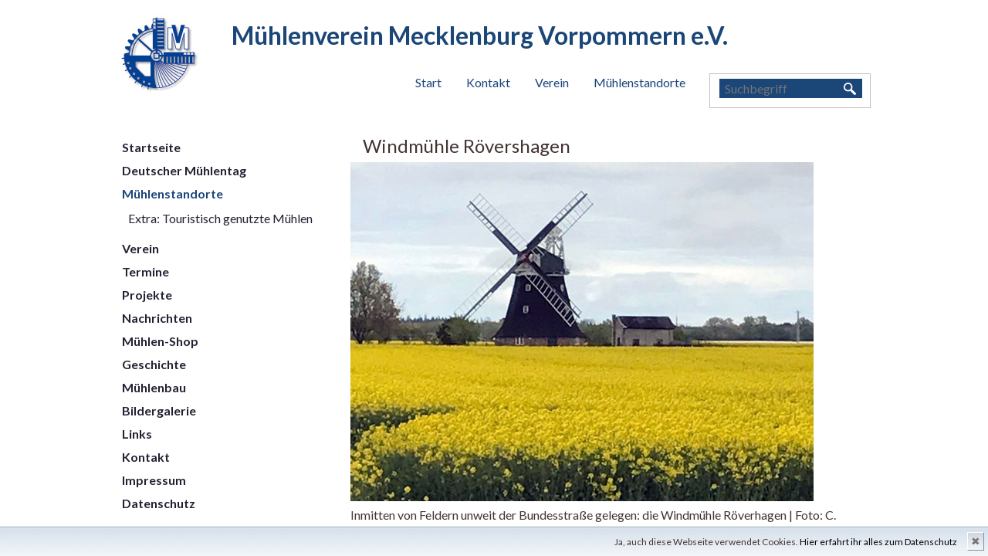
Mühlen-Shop (160, 341)
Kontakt (488, 82)
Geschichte (154, 364)
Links (137, 433)
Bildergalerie (159, 410)
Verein (552, 82)
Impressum (154, 480)
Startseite (151, 147)
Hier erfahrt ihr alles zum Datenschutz (878, 542)
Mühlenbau (154, 387)
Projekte (147, 294)
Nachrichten (157, 317)
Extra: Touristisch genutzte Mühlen (220, 218)
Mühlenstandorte (639, 82)
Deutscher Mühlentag (184, 170)
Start (428, 82)
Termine (145, 271)
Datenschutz (158, 503)
